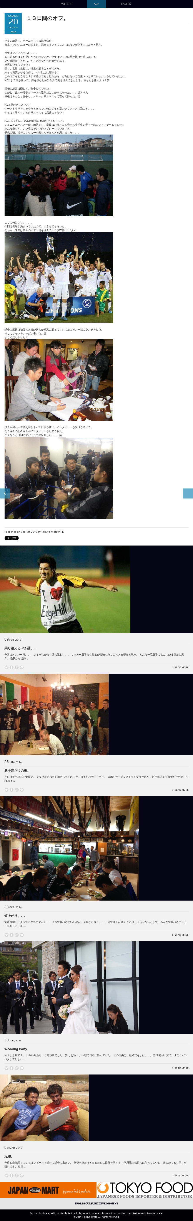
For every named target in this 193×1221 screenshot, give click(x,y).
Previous (5, 493)
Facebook (11, 667)
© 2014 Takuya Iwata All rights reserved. (97, 1217)
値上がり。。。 (15, 916)
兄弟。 (9, 1156)
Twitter (6, 667)
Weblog (67, 4)
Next (188, 493)
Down (96, 4)
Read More (182, 667)
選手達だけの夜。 (17, 770)
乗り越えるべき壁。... (20, 648)
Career (126, 4)
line (22, 667)
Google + (17, 667)
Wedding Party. (16, 1049)
